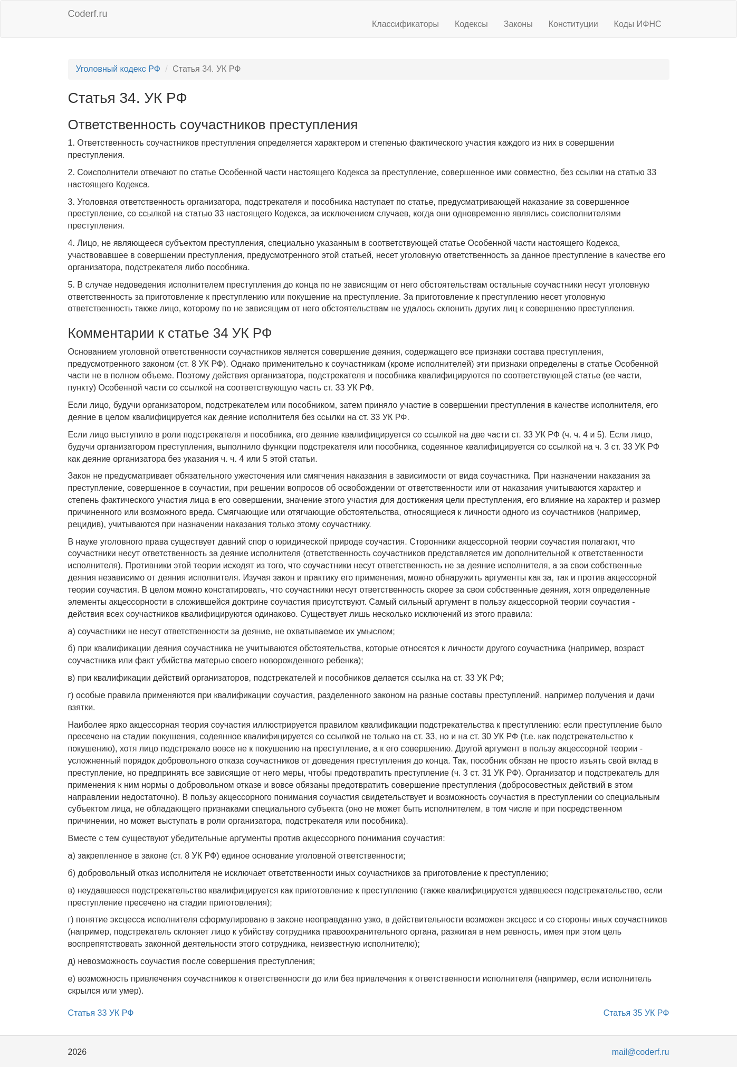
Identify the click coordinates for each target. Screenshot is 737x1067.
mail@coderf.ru (640, 1051)
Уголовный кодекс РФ (118, 68)
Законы (518, 24)
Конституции (573, 24)
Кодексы (471, 24)
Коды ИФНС (638, 24)
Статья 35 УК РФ (636, 1012)
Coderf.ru (88, 13)
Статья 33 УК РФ (101, 1012)
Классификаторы (405, 24)
